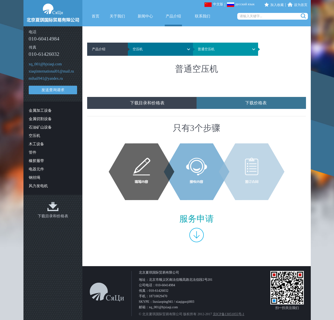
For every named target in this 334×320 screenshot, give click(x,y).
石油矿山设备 (40, 127)
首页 (95, 16)
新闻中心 (145, 16)
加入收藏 (277, 5)
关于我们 (117, 16)
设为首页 (300, 5)
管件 (32, 152)
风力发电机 (38, 186)
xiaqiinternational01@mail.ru (51, 71)
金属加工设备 (40, 110)
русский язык (245, 4)
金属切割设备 (40, 119)
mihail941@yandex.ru (46, 78)
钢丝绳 (34, 177)
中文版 (218, 4)
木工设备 (36, 144)
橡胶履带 (36, 161)
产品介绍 (173, 16)
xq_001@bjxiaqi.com (45, 64)
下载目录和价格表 (53, 216)
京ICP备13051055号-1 (228, 314)
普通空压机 (206, 49)
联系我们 (202, 16)
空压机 (34, 136)
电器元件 (36, 169)
